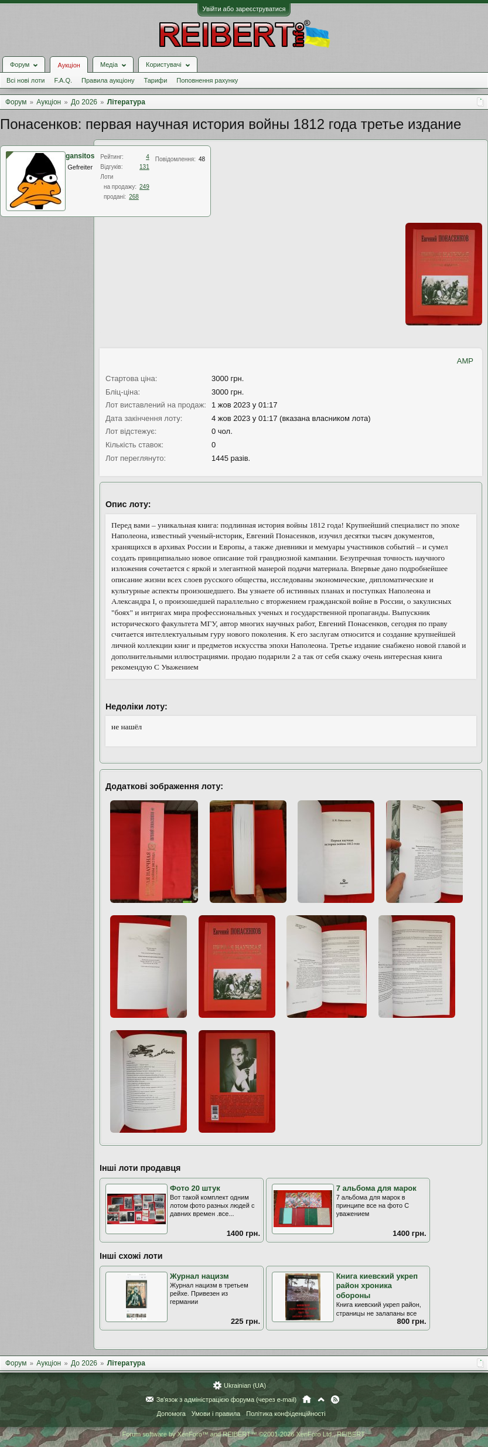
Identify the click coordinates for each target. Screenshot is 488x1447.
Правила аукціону (107, 80)
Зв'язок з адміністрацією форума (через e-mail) (226, 1399)
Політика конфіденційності (285, 1413)
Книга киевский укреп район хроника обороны (377, 1286)
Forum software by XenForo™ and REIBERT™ (244, 1434)
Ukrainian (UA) (245, 1385)
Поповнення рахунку (207, 80)
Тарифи (156, 80)
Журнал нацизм (199, 1276)
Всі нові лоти (25, 80)
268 (134, 196)
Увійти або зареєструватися (244, 8)
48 (202, 159)
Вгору (321, 1399)
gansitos (80, 156)
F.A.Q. (63, 80)
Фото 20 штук (195, 1188)
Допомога (170, 1413)
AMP (465, 360)
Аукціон (68, 65)
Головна (306, 1399)
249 (144, 187)
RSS (335, 1399)
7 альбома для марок (376, 1188)
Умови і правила (216, 1413)
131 (144, 167)
